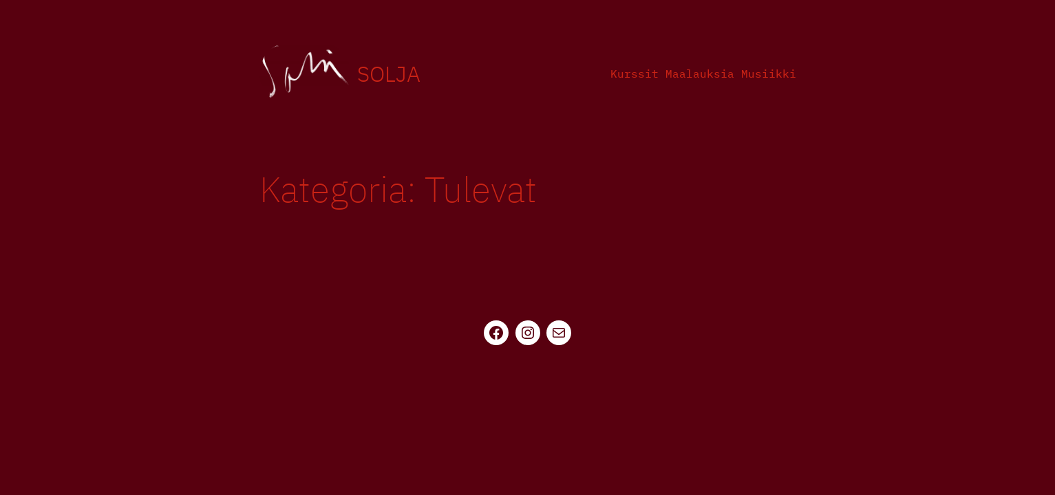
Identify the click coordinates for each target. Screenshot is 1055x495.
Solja (388, 73)
